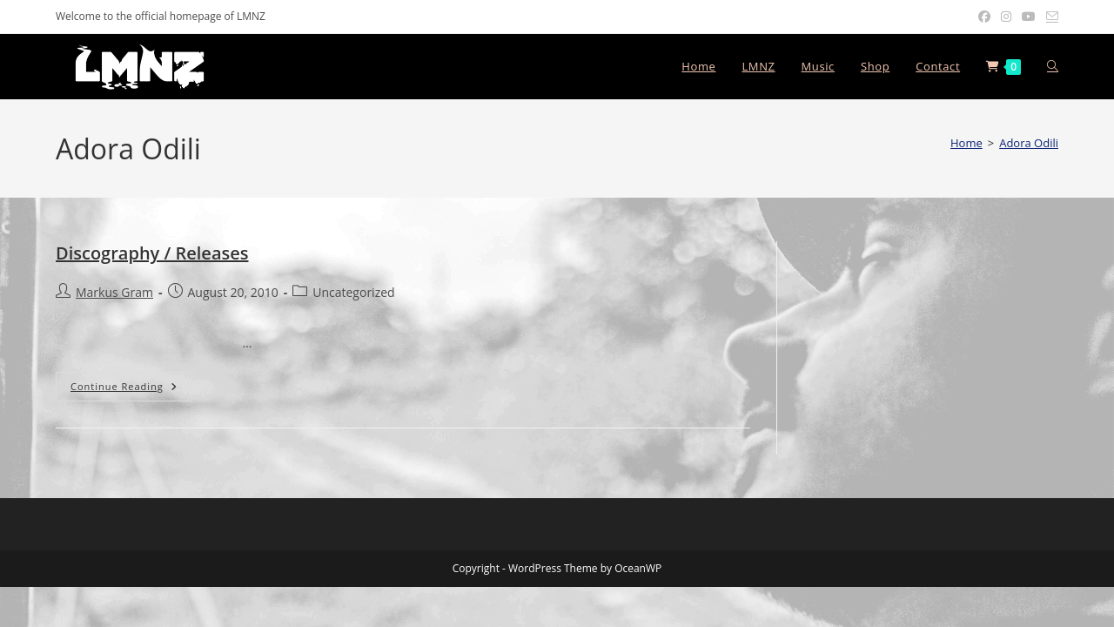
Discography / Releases (152, 253)
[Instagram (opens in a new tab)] (1006, 16)
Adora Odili (1028, 143)
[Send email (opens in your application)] (1049, 16)
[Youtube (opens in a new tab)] (1029, 16)
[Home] (966, 143)
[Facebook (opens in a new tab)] (984, 16)
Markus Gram (114, 292)
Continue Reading (131, 389)
